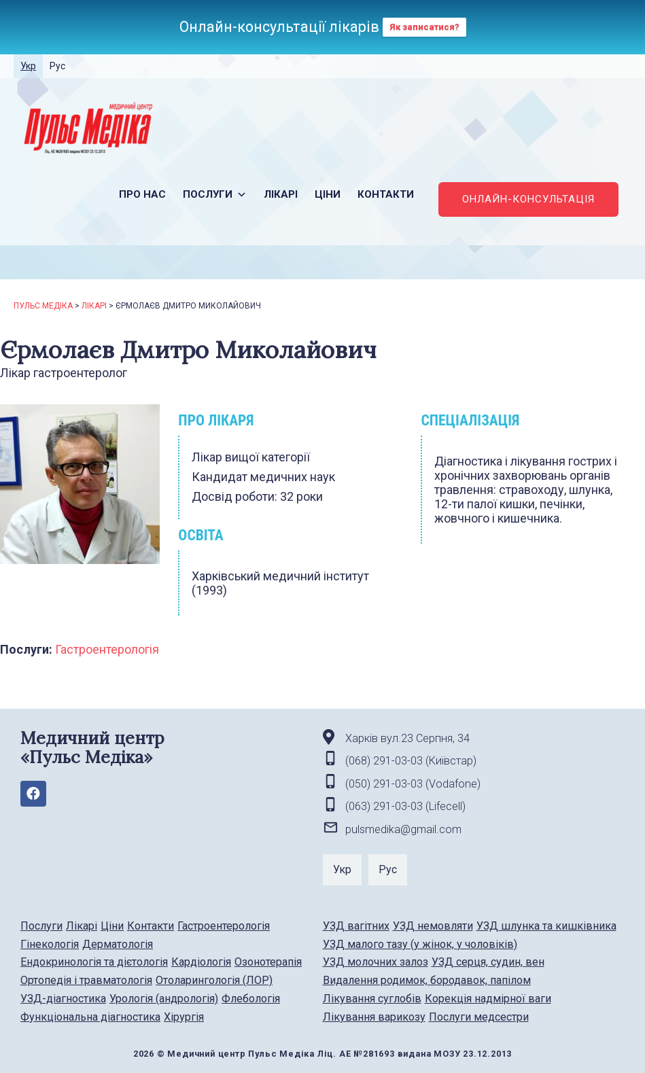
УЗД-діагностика (63, 998)
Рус (57, 65)
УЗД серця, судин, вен (488, 961)
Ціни (328, 194)
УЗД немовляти (433, 925)
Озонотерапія (268, 961)
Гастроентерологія (107, 649)
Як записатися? (424, 27)
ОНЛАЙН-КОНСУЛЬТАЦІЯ (528, 199)
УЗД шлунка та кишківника (546, 925)
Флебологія (251, 998)
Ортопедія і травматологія (86, 980)
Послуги (215, 194)
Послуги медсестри (479, 1016)
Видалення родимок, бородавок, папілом (427, 980)
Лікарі (281, 194)
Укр (28, 65)
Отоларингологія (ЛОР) (214, 980)
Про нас (142, 194)
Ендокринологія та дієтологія (94, 961)
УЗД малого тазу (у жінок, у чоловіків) (420, 944)
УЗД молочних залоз (375, 961)
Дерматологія (117, 944)
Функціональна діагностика (90, 1016)
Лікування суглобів (372, 998)
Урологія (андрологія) (163, 998)
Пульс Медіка (43, 306)
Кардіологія (201, 961)
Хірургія (184, 1016)
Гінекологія (49, 944)
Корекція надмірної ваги (488, 998)
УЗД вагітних (356, 925)
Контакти (386, 194)
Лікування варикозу (374, 1016)
